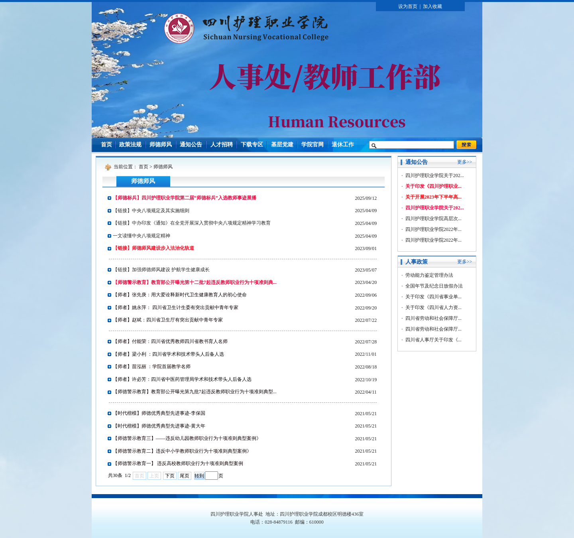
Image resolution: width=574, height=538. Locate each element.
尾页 (184, 476)
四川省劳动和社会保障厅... (433, 318)
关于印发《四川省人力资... (433, 307)
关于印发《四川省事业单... (433, 297)
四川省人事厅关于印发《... (433, 340)
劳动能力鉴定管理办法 (429, 275)
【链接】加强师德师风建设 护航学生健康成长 (161, 269)
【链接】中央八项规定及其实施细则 (151, 210)
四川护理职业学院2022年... (433, 229)
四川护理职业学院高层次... (433, 218)
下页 (170, 476)
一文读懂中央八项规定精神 (141, 235)
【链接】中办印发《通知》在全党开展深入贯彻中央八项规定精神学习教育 (192, 223)
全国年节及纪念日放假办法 (434, 286)
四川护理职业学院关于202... (434, 175)
